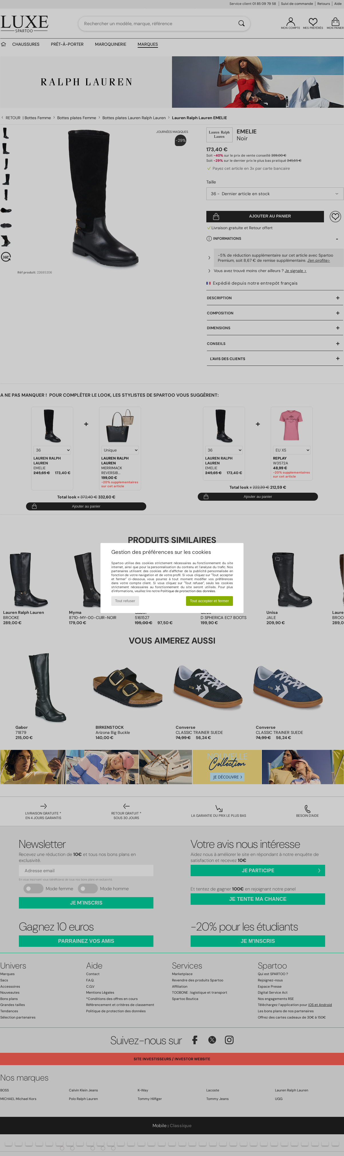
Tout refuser (125, 601)
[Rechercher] (241, 24)
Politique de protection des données (188, 591)
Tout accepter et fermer (209, 601)
